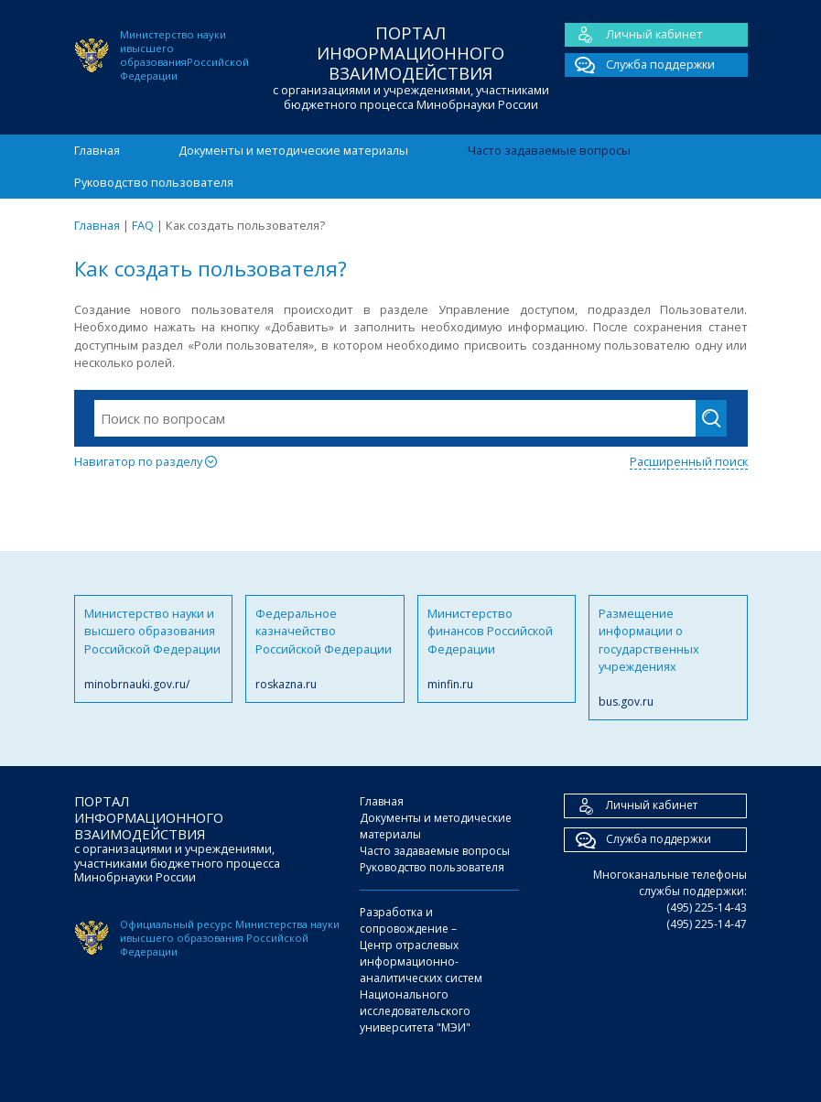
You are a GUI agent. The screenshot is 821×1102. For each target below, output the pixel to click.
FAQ (143, 225)
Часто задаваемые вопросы (549, 150)
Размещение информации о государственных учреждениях (668, 658)
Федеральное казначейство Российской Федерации (324, 649)
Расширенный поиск (689, 461)
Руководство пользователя (153, 182)
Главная (97, 150)
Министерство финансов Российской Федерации (497, 649)
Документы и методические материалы (293, 150)
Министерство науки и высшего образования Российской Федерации (153, 649)
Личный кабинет (634, 35)
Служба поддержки (640, 65)
